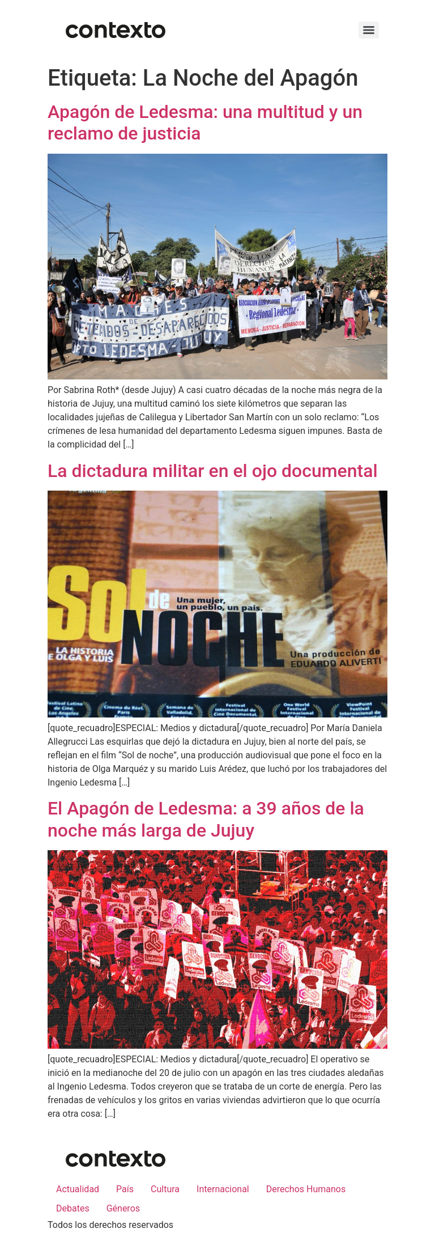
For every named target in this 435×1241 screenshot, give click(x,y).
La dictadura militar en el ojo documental (213, 471)
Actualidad (77, 1189)
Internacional (223, 1189)
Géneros (123, 1208)
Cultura (165, 1189)
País (125, 1189)
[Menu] (369, 30)
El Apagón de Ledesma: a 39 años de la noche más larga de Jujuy (206, 819)
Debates (72, 1208)
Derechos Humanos (306, 1189)
